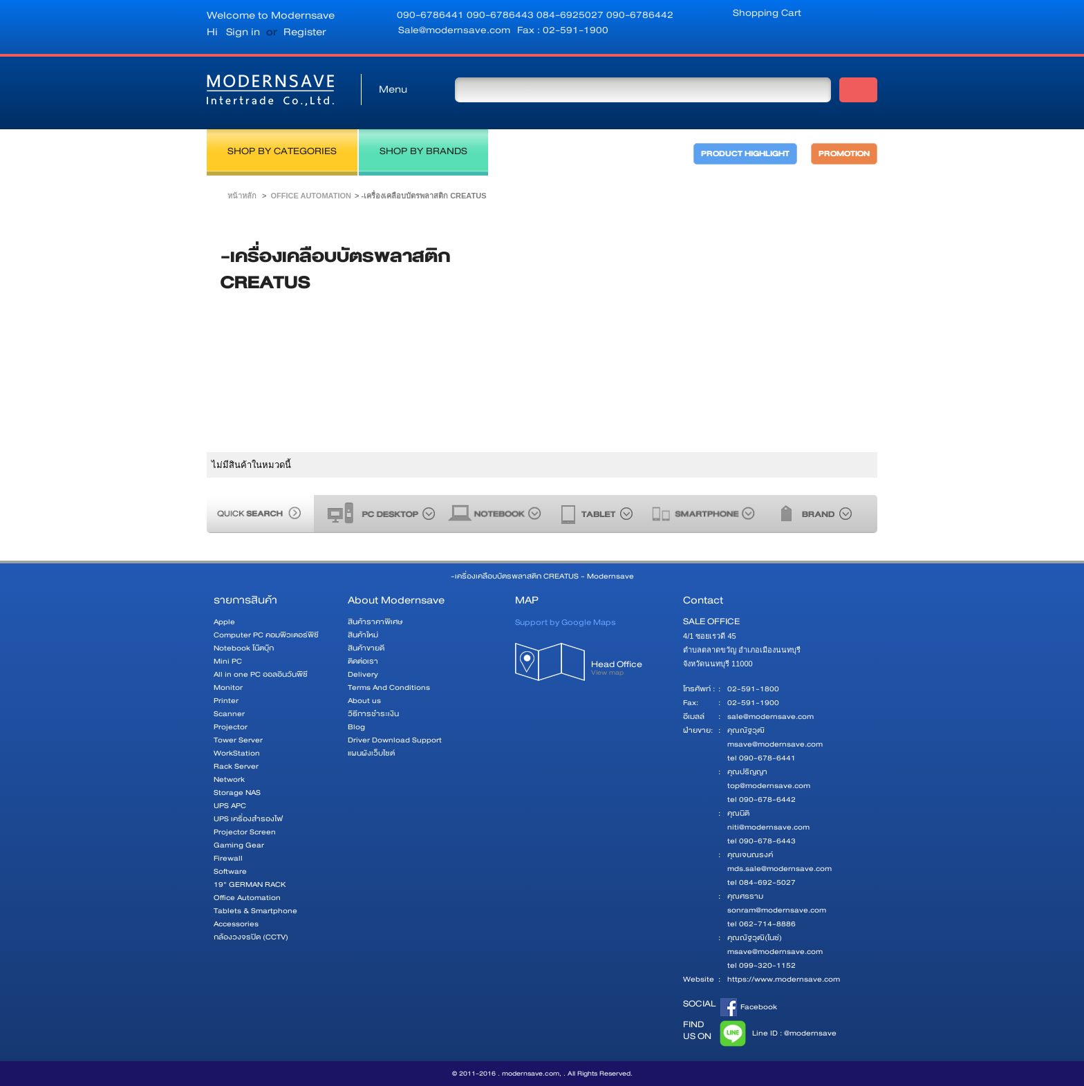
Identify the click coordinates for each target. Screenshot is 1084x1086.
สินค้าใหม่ (363, 635)
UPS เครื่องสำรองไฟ (248, 819)
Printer (226, 700)
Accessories (236, 924)
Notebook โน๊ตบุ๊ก (244, 648)
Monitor (228, 687)
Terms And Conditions (389, 687)
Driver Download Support (395, 740)
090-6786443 (501, 14)
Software (230, 871)
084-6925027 (571, 14)
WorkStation (237, 753)
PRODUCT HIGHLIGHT (745, 153)
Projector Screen (245, 832)
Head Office (630, 672)
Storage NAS (237, 792)
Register (304, 32)
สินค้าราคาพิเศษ (375, 622)
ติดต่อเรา (363, 661)
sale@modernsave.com (770, 716)
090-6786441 (432, 14)
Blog (356, 727)
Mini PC (228, 661)
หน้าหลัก (241, 195)
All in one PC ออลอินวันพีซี (261, 674)
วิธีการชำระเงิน (373, 714)
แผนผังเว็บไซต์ (371, 753)
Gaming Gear (239, 845)
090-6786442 (639, 14)
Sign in (243, 32)
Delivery (363, 674)
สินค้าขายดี (366, 648)
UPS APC (230, 806)
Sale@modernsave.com (454, 29)
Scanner (229, 714)
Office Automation (310, 195)
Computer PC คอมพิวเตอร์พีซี (266, 635)
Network (229, 779)
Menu (393, 89)
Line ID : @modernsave (776, 1033)
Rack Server (236, 766)
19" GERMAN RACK (250, 884)
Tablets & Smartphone (255, 911)
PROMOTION (844, 153)
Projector (230, 727)
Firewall (228, 858)
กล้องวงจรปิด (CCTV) (251, 937)
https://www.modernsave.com (783, 979)
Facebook (748, 1007)
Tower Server (238, 740)
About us (364, 700)
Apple (224, 622)
